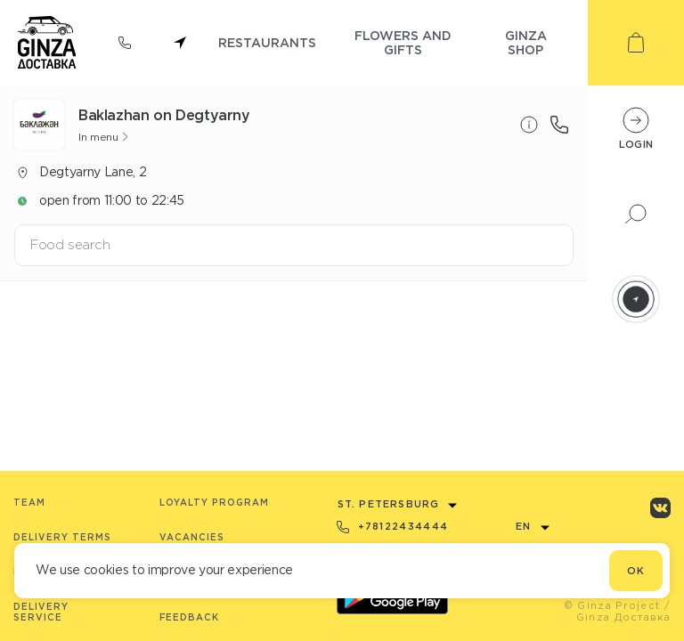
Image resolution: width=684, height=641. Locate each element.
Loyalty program (214, 502)
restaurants (267, 42)
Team (29, 502)
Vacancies (191, 537)
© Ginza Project (612, 605)
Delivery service (41, 612)
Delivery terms (62, 537)
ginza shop (526, 42)
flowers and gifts (403, 42)
